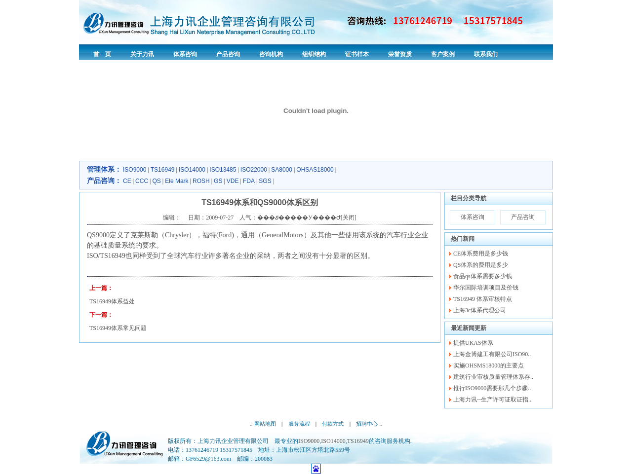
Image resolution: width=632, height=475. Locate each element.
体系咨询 (472, 217)
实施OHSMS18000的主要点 (488, 365)
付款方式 (333, 424)
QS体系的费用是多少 (480, 264)
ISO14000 (192, 169)
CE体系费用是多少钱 (480, 253)
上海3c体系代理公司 (479, 310)
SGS (265, 181)
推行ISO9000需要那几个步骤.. (492, 388)
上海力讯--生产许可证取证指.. (492, 399)
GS (218, 181)
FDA (249, 181)
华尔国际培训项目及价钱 (485, 287)
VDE (233, 181)
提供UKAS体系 (473, 342)
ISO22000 (253, 169)
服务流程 (299, 424)
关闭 (349, 217)
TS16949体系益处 (112, 301)
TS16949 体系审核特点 (482, 298)
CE (127, 181)
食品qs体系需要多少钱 (482, 276)
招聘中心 (367, 424)
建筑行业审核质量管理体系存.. (493, 376)
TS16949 (163, 169)
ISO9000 (134, 169)
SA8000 (281, 169)
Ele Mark (176, 181)
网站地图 (265, 424)
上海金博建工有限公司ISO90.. (492, 354)
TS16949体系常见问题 (118, 328)
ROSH (201, 181)
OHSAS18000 (314, 169)
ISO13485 (222, 169)
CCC (141, 181)
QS (156, 181)
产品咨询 (523, 217)
